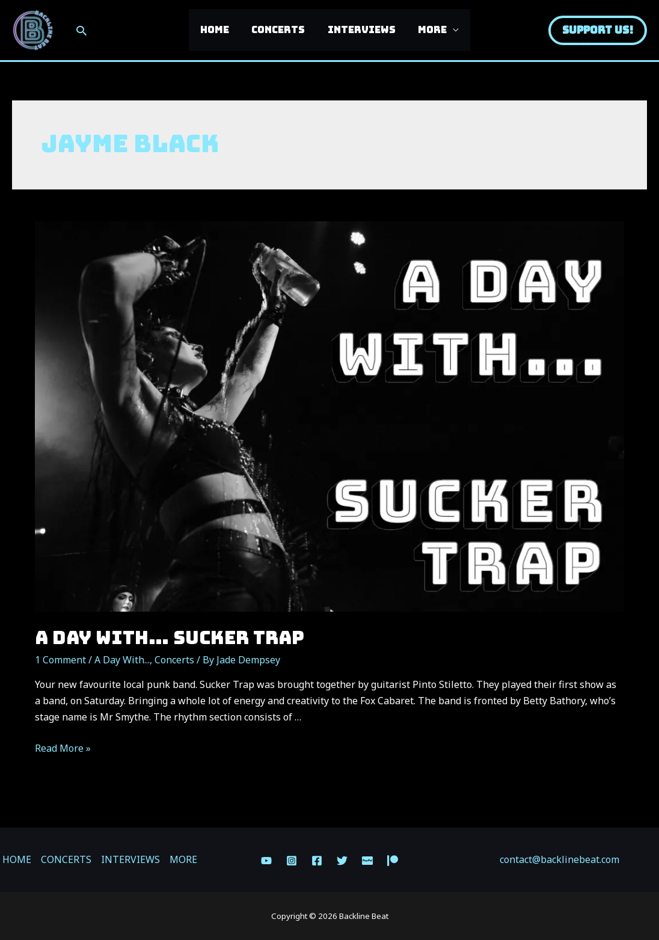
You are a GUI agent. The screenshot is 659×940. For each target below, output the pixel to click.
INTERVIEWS (360, 29)
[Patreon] (392, 860)
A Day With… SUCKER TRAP (169, 637)
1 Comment (60, 659)
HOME (219, 29)
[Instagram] (291, 860)
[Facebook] (316, 860)
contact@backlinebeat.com (559, 859)
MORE (427, 29)
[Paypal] (367, 860)
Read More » (63, 748)
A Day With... (122, 659)
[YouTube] (266, 860)
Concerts (174, 659)
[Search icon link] (81, 30)
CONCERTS (280, 29)
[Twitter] (342, 860)
